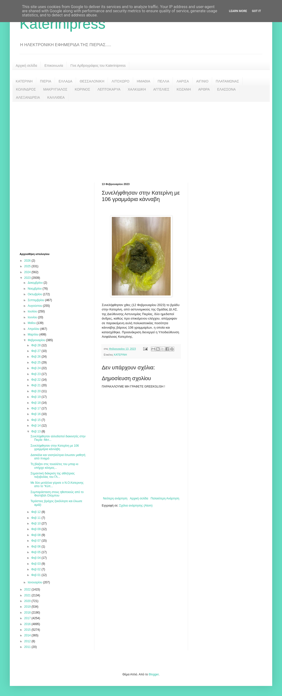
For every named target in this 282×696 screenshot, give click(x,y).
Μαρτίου (33, 334)
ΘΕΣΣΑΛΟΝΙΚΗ (92, 81)
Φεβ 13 (36, 431)
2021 (28, 595)
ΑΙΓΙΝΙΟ (202, 81)
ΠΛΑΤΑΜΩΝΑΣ (227, 81)
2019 (28, 606)
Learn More (238, 11)
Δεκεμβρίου (36, 282)
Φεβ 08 (36, 535)
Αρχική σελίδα (26, 65)
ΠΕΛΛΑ (163, 81)
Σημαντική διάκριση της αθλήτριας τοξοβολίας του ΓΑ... (52, 475)
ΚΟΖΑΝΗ (184, 89)
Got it (256, 11)
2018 (28, 612)
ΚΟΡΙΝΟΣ (82, 89)
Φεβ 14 (36, 425)
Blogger (154, 674)
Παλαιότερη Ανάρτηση (165, 498)
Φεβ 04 (36, 558)
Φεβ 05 (36, 552)
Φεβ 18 (36, 402)
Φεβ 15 (36, 420)
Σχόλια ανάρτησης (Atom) (136, 505)
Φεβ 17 (36, 408)
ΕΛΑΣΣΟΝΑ (226, 89)
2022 (28, 589)
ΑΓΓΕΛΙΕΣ (161, 89)
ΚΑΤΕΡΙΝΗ (24, 81)
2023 (28, 278)
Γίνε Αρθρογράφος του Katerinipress (98, 65)
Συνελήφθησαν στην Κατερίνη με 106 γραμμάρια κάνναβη (54, 447)
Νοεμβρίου (35, 288)
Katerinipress (62, 23)
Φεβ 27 (36, 351)
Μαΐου (32, 323)
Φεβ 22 (36, 379)
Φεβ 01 (36, 575)
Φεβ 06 (36, 546)
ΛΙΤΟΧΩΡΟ (120, 81)
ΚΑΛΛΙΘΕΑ (56, 97)
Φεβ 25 (36, 362)
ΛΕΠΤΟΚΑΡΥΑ (108, 89)
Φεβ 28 (36, 345)
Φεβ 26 (36, 356)
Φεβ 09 (36, 529)
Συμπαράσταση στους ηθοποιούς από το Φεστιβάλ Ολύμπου (57, 493)
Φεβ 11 (36, 518)
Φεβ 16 (36, 414)
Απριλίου (34, 329)
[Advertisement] (141, 138)
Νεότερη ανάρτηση (115, 498)
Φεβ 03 (36, 563)
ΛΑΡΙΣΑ (183, 81)
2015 (28, 629)
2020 (28, 601)
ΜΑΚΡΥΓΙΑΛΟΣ (55, 89)
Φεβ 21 (36, 385)
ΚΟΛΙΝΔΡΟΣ (26, 89)
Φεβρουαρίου (37, 340)
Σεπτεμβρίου (36, 300)
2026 (28, 260)
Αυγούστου (35, 306)
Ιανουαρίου (35, 582)
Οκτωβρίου (35, 294)
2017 (28, 618)
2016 (28, 624)
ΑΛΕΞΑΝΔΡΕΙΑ (28, 97)
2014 (28, 635)
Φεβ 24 (36, 368)
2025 (28, 266)
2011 (28, 647)
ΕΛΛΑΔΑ (65, 81)
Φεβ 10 (36, 523)
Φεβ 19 (36, 397)
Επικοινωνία (53, 65)
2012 (28, 641)
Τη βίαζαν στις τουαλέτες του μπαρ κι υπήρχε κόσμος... (54, 465)
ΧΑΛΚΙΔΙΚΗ (137, 89)
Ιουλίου (33, 311)
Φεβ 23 (36, 374)
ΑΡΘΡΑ (204, 89)
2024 (28, 272)
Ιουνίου (33, 317)
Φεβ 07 (36, 540)
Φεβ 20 (36, 391)
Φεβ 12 (36, 512)
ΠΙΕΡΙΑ (45, 81)
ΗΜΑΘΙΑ (143, 81)
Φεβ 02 (36, 569)
